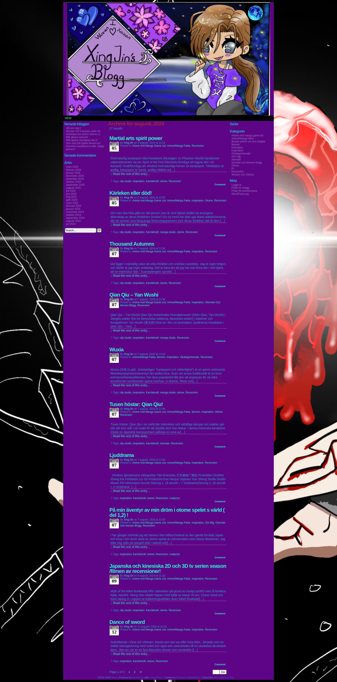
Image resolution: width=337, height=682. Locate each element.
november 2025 (75, 178)
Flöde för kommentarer (244, 190)
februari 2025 (73, 205)
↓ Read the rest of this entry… (130, 174)
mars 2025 (72, 202)
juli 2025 (71, 190)
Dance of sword (127, 622)
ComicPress (155, 677)
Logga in (236, 184)
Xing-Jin (128, 142)
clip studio (125, 181)
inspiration (139, 181)
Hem (68, 118)
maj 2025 (71, 196)
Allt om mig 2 (73, 128)
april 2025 (71, 199)
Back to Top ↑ (228, 677)
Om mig (209, 522)
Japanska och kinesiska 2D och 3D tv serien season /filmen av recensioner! (167, 568)
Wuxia (116, 349)
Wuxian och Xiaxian (242, 174)
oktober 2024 (73, 214)
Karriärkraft (152, 181)
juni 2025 (71, 193)
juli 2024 (71, 223)
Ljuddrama (121, 455)
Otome (209, 200)
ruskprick (174, 498)
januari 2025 (73, 208)
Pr (232, 168)
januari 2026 (73, 172)
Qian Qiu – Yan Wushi (133, 295)
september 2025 (75, 184)
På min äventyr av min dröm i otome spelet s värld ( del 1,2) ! (167, 512)
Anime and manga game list (149, 145)
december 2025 (75, 175)
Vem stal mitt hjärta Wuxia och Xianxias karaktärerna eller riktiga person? (85, 146)
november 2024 (75, 211)
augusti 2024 (73, 220)
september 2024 (75, 217)
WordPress (138, 677)
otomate (164, 443)
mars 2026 (72, 166)
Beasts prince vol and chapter (248, 141)
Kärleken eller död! (130, 193)
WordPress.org (240, 193)
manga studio (168, 232)
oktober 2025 (73, 181)
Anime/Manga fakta (178, 145)
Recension (198, 145)
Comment (220, 184)
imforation (237, 147)
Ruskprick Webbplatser (188, 677)
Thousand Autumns (131, 244)
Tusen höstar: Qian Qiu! (136, 404)
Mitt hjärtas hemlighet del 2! (82, 140)
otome (163, 181)
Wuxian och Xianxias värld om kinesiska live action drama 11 (83, 133)
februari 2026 (73, 169)
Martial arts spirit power (135, 138)
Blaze (114, 677)
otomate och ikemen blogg (246, 162)
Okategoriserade (189, 357)
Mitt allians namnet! (77, 137)
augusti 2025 (73, 187)
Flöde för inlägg (240, 187)
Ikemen (161, 357)
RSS (216, 677)
